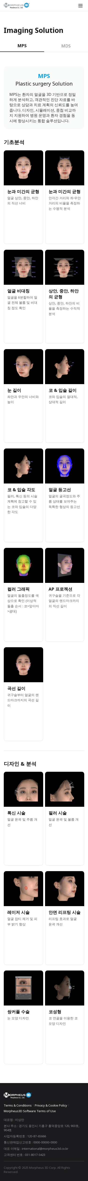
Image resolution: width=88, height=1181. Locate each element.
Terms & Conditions (18, 1105)
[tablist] (44, 46)
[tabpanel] (44, 565)
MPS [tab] (22, 45)
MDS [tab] (66, 46)
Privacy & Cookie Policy (51, 1105)
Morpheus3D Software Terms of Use (30, 1111)
